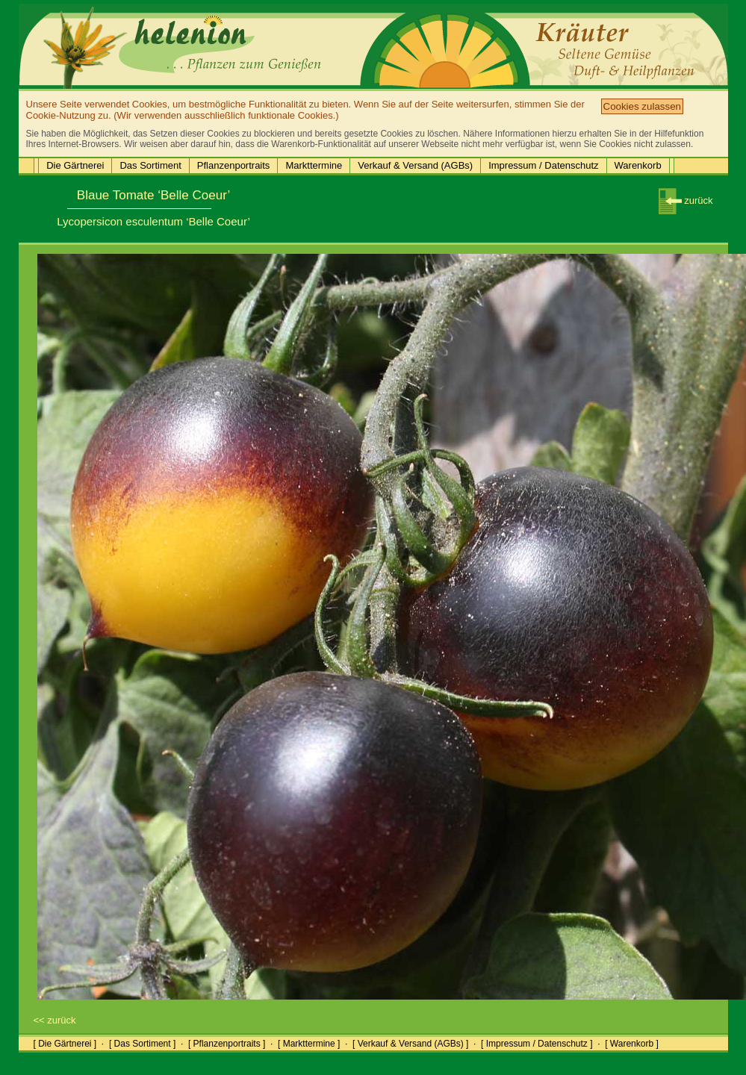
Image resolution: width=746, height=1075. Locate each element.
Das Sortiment (150, 165)
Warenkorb (638, 165)
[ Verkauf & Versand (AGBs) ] (410, 1043)
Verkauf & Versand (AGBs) (415, 165)
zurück (686, 200)
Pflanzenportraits (233, 165)
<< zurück (55, 1020)
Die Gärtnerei (75, 165)
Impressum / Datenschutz (543, 165)
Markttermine (313, 165)
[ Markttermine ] (309, 1043)
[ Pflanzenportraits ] (226, 1043)
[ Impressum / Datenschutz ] (536, 1043)
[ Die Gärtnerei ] (65, 1043)
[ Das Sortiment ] (142, 1043)
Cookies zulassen (642, 106)
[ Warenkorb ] (632, 1043)
